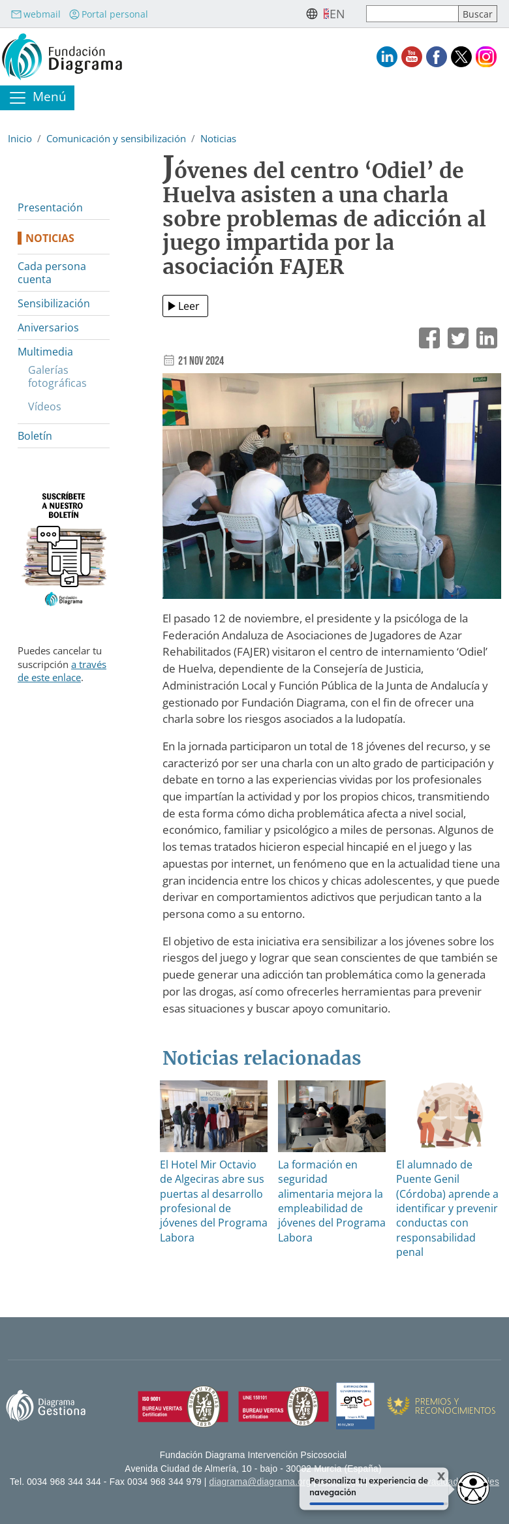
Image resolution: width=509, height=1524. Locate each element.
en (337, 14)
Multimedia (45, 351)
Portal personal (108, 14)
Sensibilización (54, 303)
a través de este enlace (62, 671)
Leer (189, 306)
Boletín (35, 436)
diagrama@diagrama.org (260, 1482)
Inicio (20, 138)
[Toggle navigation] (37, 97)
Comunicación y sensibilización (116, 138)
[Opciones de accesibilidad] (473, 1488)
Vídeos (44, 406)
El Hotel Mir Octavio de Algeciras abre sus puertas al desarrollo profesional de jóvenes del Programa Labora (214, 1201)
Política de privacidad (415, 1482)
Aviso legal (340, 1482)
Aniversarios (48, 327)
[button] (331, 490)
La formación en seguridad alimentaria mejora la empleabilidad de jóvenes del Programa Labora (332, 1201)
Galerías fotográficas (57, 376)
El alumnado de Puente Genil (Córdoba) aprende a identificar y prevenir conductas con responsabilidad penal (447, 1208)
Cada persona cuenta (52, 272)
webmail (35, 14)
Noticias (218, 138)
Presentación (50, 207)
